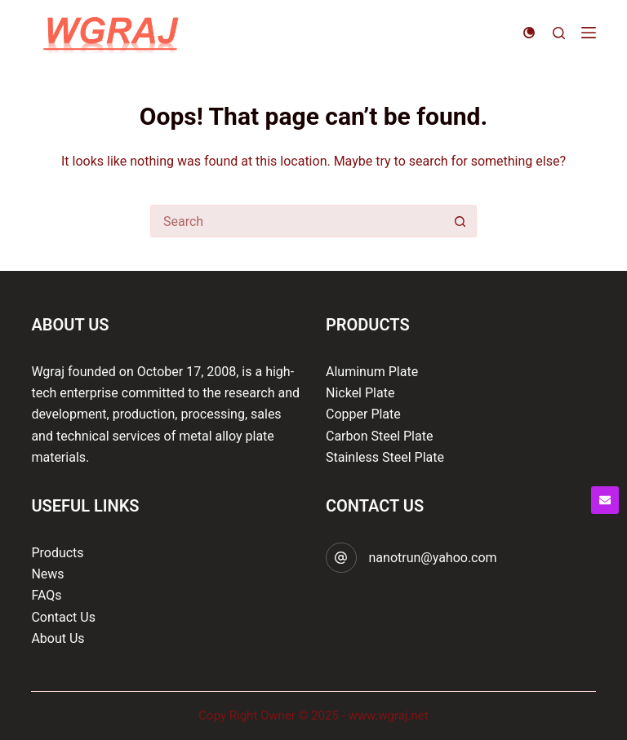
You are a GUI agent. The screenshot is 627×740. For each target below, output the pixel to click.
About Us (57, 638)
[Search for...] (297, 221)
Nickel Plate (360, 393)
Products (57, 553)
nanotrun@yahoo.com (433, 557)
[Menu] (588, 32)
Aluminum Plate (372, 371)
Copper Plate (363, 414)
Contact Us (63, 617)
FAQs (46, 595)
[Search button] (460, 221)
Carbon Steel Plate (379, 436)
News (47, 574)
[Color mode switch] (529, 32)
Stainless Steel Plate (385, 457)
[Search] (559, 33)
